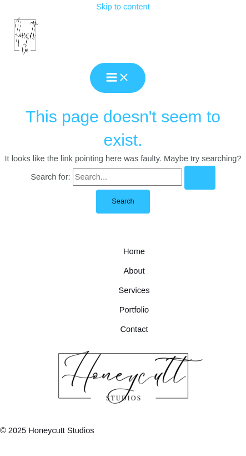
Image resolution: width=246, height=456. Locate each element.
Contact (134, 329)
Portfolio (134, 309)
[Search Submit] (199, 178)
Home (134, 251)
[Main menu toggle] (117, 78)
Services (134, 290)
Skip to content (122, 6)
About (133, 270)
